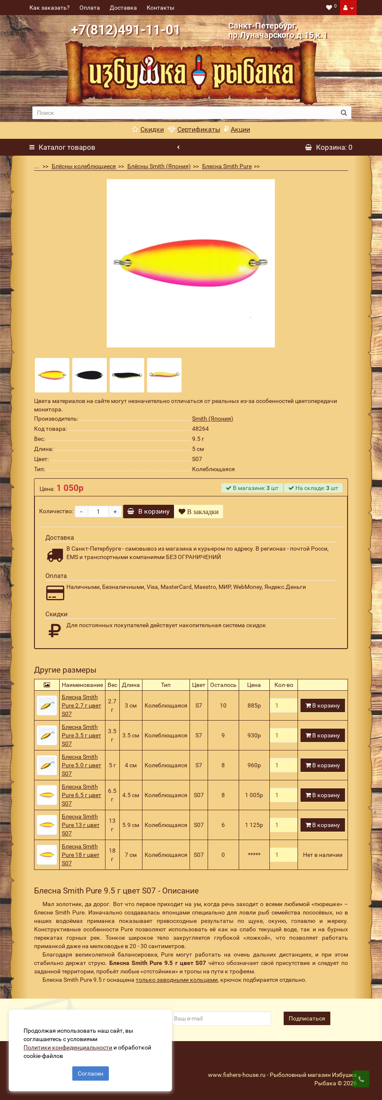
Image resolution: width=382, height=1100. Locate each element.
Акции (237, 129)
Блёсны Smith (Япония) (159, 166)
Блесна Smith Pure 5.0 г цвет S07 (81, 765)
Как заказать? (49, 7)
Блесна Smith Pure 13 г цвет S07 (81, 825)
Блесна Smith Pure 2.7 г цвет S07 (81, 705)
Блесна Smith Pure (227, 166)
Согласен (90, 1069)
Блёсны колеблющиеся (84, 166)
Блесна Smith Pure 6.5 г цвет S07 (81, 795)
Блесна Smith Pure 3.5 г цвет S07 (81, 735)
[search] (184, 112)
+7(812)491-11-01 (126, 30)
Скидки (148, 129)
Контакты (160, 7)
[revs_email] (220, 1018)
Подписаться (307, 1018)
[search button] (344, 112)
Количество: (56, 511)
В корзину (153, 511)
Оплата (89, 7)
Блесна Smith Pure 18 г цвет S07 (81, 855)
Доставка (123, 7)
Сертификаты (194, 129)
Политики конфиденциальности (71, 1043)
